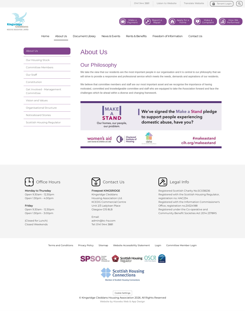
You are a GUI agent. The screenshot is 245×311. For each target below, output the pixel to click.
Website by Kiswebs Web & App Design (122, 301)
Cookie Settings (122, 293)
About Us (32, 50)
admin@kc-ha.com (104, 220)
